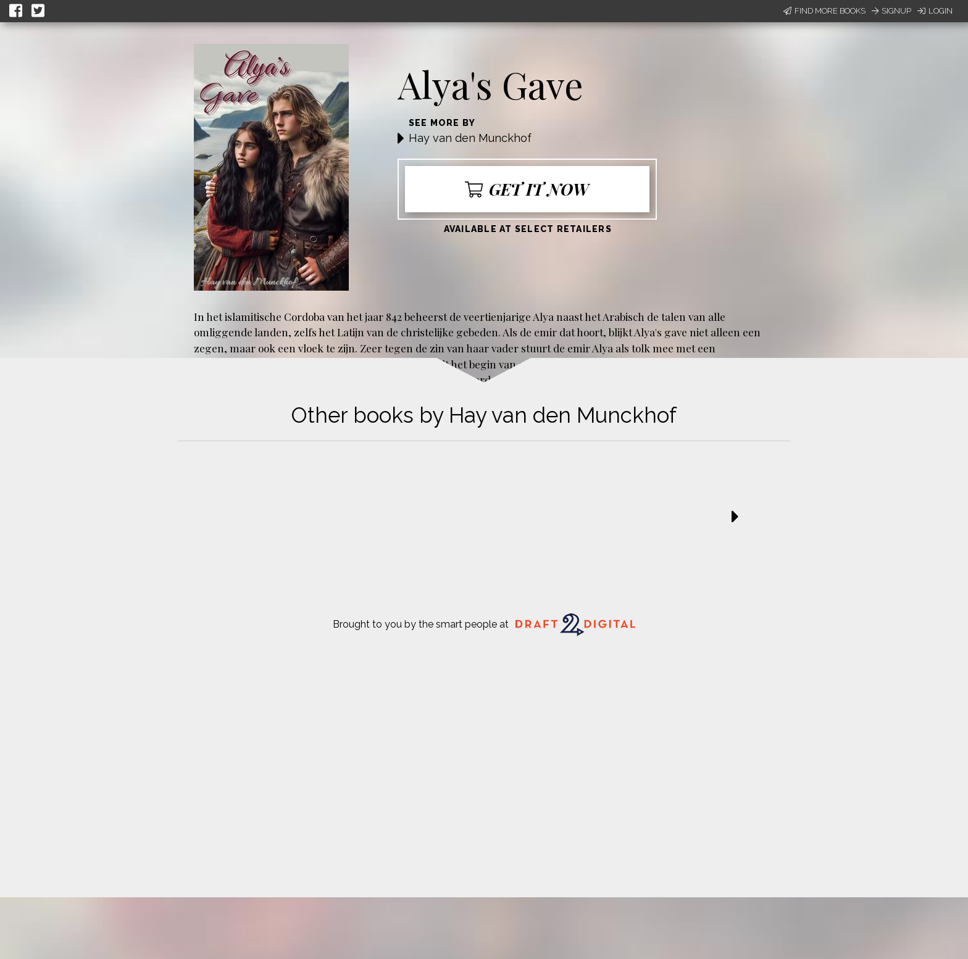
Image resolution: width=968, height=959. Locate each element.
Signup (891, 10)
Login (935, 10)
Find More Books (824, 10)
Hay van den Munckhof (470, 137)
